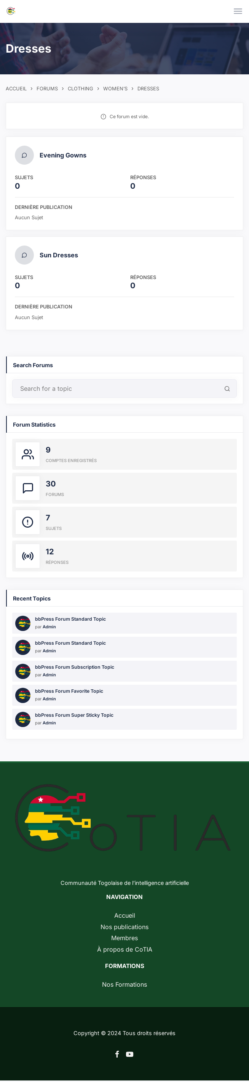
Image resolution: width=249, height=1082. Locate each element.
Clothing (80, 89)
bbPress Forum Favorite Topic (69, 692)
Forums (47, 89)
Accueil (16, 89)
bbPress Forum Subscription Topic (74, 668)
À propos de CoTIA (124, 950)
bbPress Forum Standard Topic (70, 620)
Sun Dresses (59, 256)
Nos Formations (124, 986)
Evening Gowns (63, 155)
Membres (124, 939)
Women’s (115, 89)
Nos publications (124, 928)
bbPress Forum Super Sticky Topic (74, 716)
